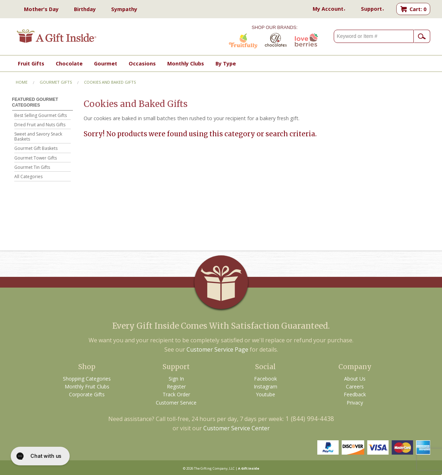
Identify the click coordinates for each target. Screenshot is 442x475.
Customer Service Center (236, 428)
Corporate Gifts (87, 394)
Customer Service (176, 402)
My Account (329, 8)
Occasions (142, 63)
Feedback (355, 394)
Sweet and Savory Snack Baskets (38, 137)
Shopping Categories (87, 378)
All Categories (28, 177)
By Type (225, 63)
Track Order (176, 394)
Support (372, 8)
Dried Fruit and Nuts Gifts (39, 125)
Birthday (85, 9)
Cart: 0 (417, 9)
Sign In (176, 378)
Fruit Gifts (31, 63)
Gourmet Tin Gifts (32, 167)
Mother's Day (41, 9)
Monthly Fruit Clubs (87, 386)
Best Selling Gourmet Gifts (40, 115)
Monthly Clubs (185, 63)
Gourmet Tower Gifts (35, 158)
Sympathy (124, 9)
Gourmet (105, 63)
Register (176, 386)
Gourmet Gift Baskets (36, 148)
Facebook (265, 378)
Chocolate (69, 63)
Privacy (355, 402)
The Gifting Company (211, 468)
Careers (355, 386)
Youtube (265, 394)
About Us (355, 378)
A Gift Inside (248, 468)
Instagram (265, 386)
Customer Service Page (217, 349)
